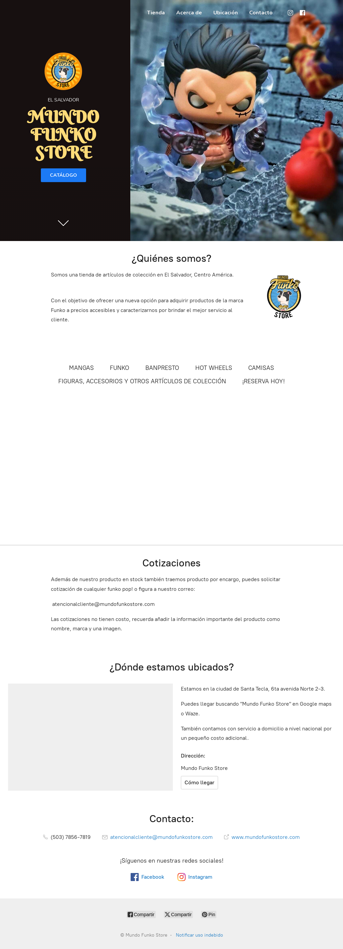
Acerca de (189, 12)
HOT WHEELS (213, 368)
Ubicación (225, 12)
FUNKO (119, 368)
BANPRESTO (162, 368)
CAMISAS (261, 368)
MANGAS (81, 368)
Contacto (261, 12)
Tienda (156, 12)
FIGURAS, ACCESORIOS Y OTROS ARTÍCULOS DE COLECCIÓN (142, 381)
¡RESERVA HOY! (263, 381)
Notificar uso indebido (199, 935)
